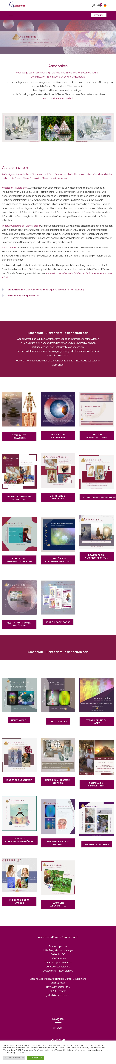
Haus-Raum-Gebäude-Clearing (58, 781)
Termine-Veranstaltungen (97, 436)
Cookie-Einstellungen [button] (14, 1058)
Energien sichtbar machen (58, 843)
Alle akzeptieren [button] (35, 1058)
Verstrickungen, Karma (96, 721)
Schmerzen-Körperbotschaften (19, 560)
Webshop (99, 15)
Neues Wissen (19, 720)
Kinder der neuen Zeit (19, 780)
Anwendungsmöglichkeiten (23, 295)
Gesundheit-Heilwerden (19, 436)
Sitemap (57, 1028)
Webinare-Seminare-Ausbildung (19, 498)
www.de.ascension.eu (58, 966)
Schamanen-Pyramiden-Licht (97, 784)
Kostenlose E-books (58, 622)
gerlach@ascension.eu (58, 995)
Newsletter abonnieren (58, 436)
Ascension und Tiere (96, 844)
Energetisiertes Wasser (19, 901)
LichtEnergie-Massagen (58, 497)
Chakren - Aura (58, 721)
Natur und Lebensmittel (58, 904)
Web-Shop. (58, 364)
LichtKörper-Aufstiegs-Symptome (58, 560)
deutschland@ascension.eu (58, 970)
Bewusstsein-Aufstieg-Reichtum (96, 556)
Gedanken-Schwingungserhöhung (20, 840)
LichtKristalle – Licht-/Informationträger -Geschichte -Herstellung (46, 289)
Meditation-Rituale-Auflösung (19, 624)
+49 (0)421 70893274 (60, 962)
